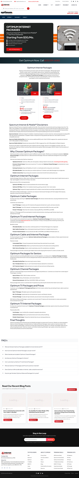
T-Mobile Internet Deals (58, 461)
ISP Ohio (69, 457)
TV (51, 4)
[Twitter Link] (73, 1)
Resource (43, 468)
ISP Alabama (69, 455)
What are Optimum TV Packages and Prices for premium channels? (22, 365)
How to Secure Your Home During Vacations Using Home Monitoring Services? (64, 412)
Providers (65, 4)
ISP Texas (69, 459)
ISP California (70, 461)
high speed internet (25, 220)
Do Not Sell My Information (46, 466)
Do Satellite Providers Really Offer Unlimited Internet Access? (39, 411)
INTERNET (9, 17)
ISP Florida (69, 464)
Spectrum (30, 457)
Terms (72, 473)
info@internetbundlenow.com (20, 1)
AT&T (29, 455)
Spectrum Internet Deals (59, 457)
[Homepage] (6, 453)
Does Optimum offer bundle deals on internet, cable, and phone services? (24, 369)
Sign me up (50, 439)
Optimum (29, 459)
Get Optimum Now (14, 49)
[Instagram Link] (75, 1)
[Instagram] (7, 468)
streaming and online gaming (60, 161)
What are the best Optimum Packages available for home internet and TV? (24, 347)
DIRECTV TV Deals (57, 464)
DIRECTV (29, 464)
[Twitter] (5, 468)
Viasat (29, 466)
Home (39, 4)
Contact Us (74, 4)
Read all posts (72, 389)
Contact (76, 473)
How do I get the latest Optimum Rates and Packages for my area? (22, 373)
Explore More (8, 420)
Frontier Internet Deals (58, 468)
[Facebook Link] (71, 1)
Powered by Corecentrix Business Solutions (39, 475)
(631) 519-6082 (72, 13)
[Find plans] (28, 8)
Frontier (29, 468)
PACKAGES (17, 17)
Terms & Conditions (65, 1)
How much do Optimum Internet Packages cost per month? (20, 350)
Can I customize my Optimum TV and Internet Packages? (19, 362)
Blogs (42, 464)
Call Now (24, 117)
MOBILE (24, 17)
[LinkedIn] (9, 468)
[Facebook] (2, 468)
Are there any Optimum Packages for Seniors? (17, 358)
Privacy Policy (57, 1)
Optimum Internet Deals (59, 459)
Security (57, 4)
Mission (42, 461)
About (42, 459)
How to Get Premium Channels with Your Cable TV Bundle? (13, 411)
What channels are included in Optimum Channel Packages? (20, 354)
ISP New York (69, 468)
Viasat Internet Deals (58, 466)
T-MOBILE (30, 461)
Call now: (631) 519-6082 (33, 1)
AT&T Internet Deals (58, 455)
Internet (45, 4)
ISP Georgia (69, 466)
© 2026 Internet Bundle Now (6, 473)
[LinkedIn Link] (77, 1)
